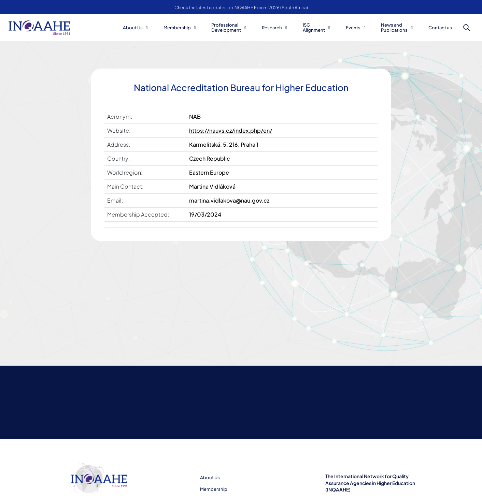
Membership (177, 27)
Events (353, 27)
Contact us (440, 27)
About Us (133, 27)
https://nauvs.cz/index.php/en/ (230, 130)
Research (272, 27)
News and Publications (394, 27)
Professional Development (226, 27)
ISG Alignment (314, 27)
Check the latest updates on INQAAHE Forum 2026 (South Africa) (241, 7)
